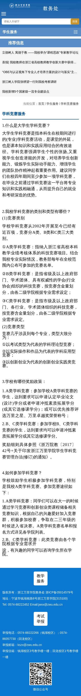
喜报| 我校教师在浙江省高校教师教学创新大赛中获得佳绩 (40, 62)
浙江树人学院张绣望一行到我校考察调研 (29, 81)
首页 (41, 103)
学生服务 (52, 103)
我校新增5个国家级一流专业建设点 (25, 91)
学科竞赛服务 (70, 103)
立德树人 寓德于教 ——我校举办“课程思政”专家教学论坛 (40, 52)
